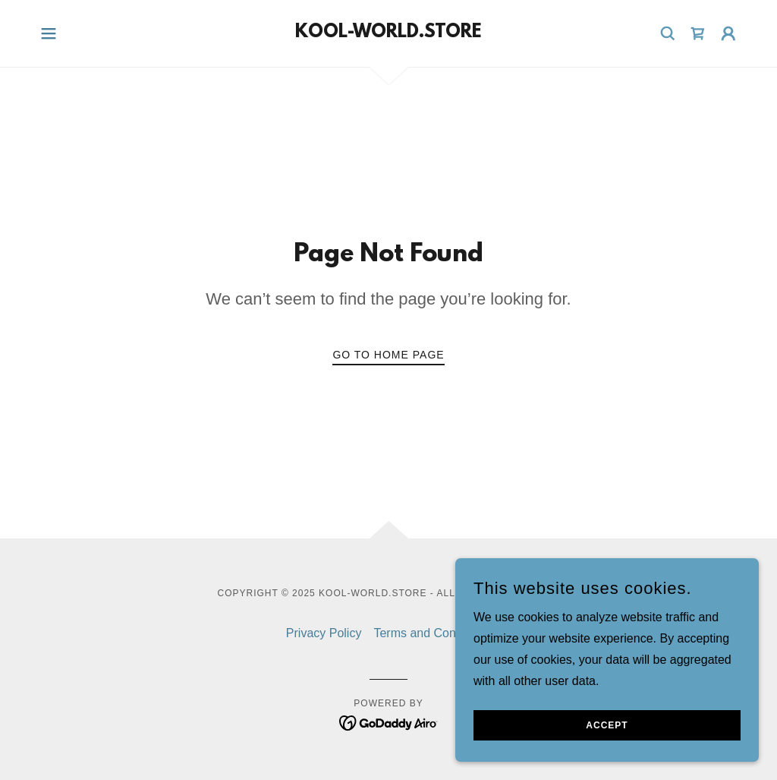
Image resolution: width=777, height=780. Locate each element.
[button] (48, 33)
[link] (388, 33)
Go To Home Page (388, 355)
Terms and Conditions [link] (432, 633)
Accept (607, 746)
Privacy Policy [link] (324, 633)
